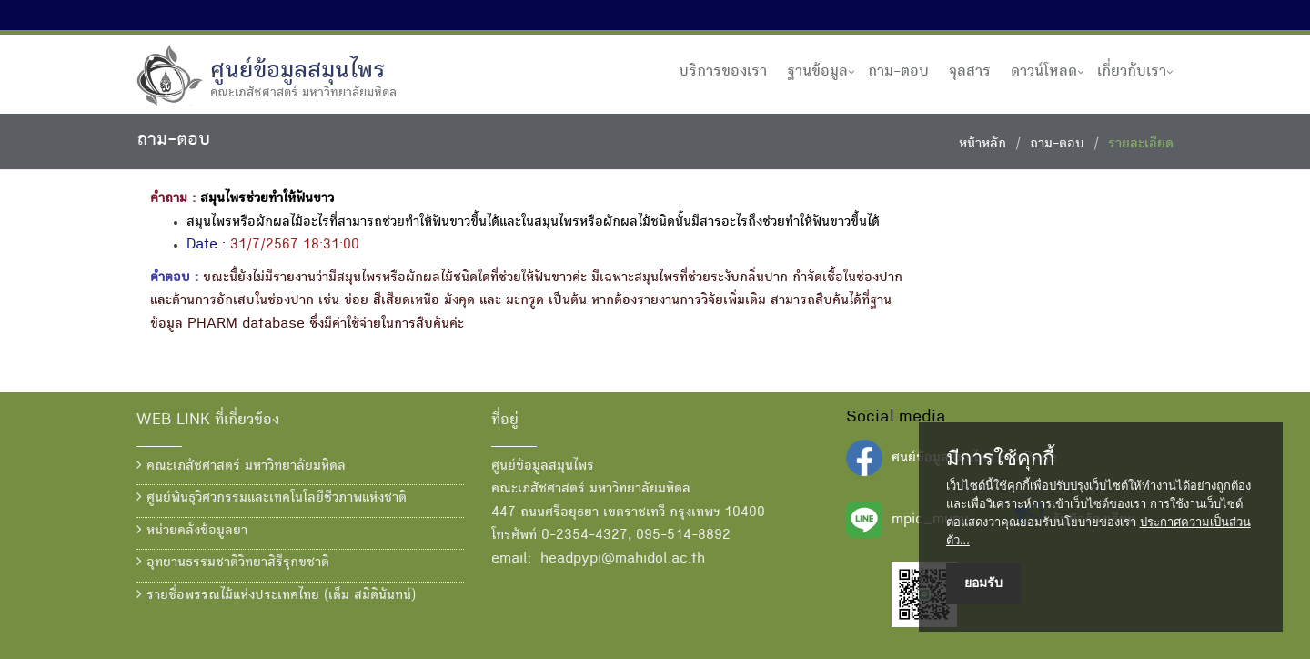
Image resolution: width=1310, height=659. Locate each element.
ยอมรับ (983, 582)
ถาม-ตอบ (898, 72)
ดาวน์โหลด (1044, 72)
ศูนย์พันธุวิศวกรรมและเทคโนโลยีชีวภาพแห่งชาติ (271, 498)
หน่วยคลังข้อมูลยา (191, 530)
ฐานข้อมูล (817, 72)
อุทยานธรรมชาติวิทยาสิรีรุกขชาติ (232, 562)
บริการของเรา (723, 72)
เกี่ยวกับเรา (1131, 72)
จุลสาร (970, 72)
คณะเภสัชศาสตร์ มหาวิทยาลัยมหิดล (241, 466)
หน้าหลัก (982, 144)
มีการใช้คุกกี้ (1000, 459)
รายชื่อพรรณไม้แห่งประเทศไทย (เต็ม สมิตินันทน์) (276, 595)
